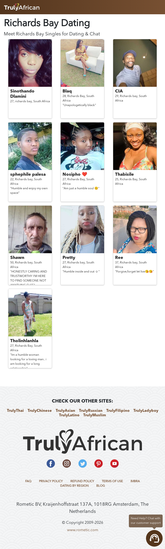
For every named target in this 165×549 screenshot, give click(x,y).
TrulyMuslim (94, 415)
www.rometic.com (82, 530)
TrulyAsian (65, 411)
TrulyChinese (40, 411)
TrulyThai (15, 411)
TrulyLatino (69, 415)
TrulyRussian (90, 411)
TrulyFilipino (118, 411)
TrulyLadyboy (145, 411)
